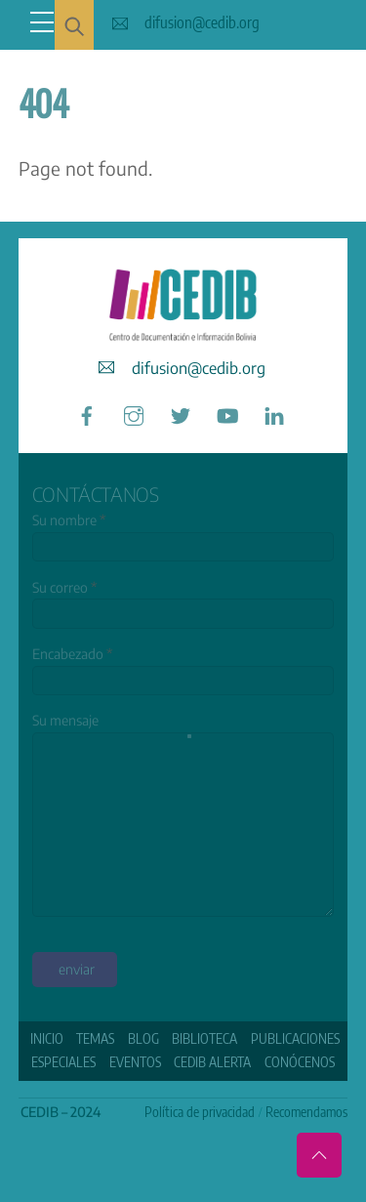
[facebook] (86, 412)
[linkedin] (274, 412)
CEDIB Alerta (212, 1062)
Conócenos (299, 1062)
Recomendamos (306, 1111)
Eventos (135, 1062)
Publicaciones (295, 1038)
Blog (143, 1038)
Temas (95, 1038)
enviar (77, 969)
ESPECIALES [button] (63, 1062)
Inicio (46, 1038)
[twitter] (180, 412)
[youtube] (227, 412)
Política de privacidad (199, 1111)
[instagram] (133, 412)
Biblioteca (204, 1038)
